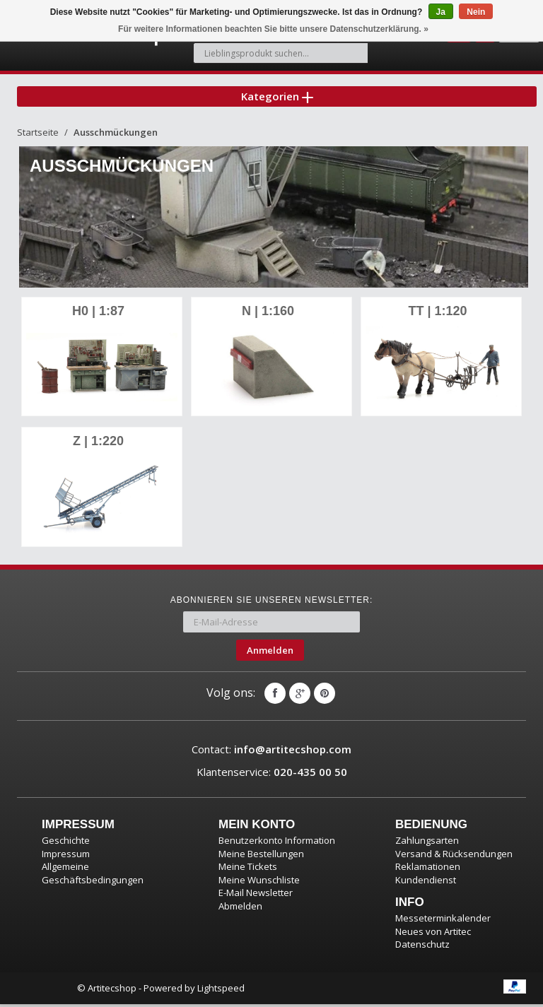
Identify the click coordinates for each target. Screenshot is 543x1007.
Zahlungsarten (427, 843)
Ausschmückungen (116, 136)
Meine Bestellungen (261, 856)
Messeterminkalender (443, 920)
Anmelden (270, 653)
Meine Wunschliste (259, 882)
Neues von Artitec (433, 934)
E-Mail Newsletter (255, 895)
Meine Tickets (247, 869)
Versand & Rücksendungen (454, 856)
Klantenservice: (272, 774)
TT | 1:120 (437, 315)
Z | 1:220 (98, 444)
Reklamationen (427, 869)
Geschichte (66, 843)
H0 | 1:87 (98, 315)
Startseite (38, 136)
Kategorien (277, 98)
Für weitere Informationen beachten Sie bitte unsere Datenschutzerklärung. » (273, 29)
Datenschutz (422, 947)
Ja (440, 12)
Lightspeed (221, 990)
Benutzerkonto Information (276, 843)
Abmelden (240, 908)
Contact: (271, 752)
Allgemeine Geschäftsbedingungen (93, 876)
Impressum (66, 856)
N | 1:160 (268, 315)
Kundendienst (425, 882)
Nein (476, 12)
